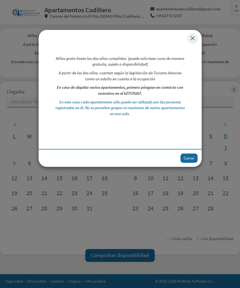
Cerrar (189, 158)
